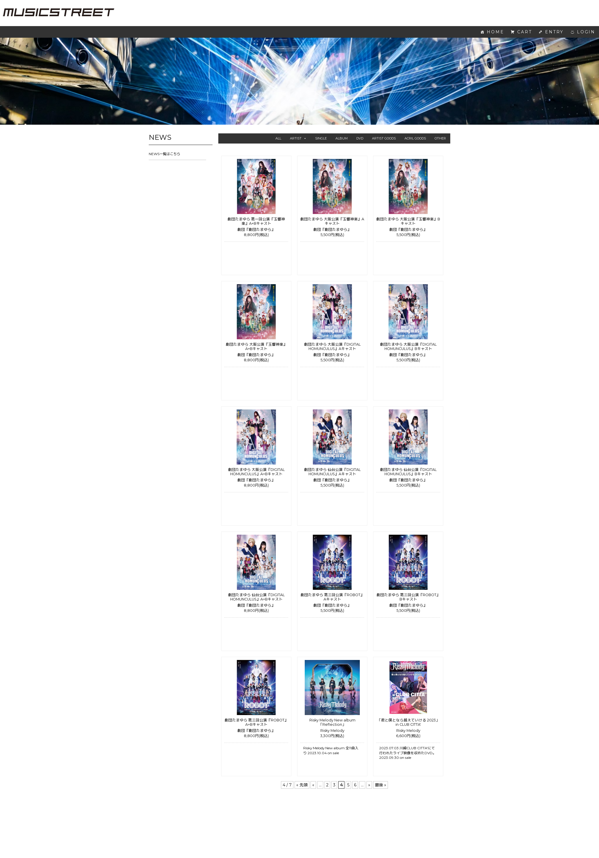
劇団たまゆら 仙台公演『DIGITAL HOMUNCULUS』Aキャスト (332, 471)
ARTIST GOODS (384, 138)
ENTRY (554, 32)
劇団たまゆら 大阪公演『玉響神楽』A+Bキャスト (256, 346)
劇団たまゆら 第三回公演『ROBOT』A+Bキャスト (256, 722)
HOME (495, 32)
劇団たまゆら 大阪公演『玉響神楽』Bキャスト (408, 221)
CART (524, 32)
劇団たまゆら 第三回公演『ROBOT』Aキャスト (332, 597)
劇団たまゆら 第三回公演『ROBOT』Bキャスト (408, 597)
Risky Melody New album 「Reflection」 (332, 722)
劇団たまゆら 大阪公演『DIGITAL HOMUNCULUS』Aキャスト (332, 346)
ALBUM (341, 138)
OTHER (440, 138)
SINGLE (321, 138)
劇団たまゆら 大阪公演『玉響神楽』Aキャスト (332, 221)
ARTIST (298, 138)
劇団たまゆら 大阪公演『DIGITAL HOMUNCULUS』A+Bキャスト (256, 471)
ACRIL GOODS (415, 138)
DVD (359, 138)
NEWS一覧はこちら (164, 154)
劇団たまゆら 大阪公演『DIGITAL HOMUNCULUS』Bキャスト (408, 346)
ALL (278, 138)
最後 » (380, 785)
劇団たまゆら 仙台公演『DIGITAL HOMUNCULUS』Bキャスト (408, 471)
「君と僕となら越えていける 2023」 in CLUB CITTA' (408, 722)
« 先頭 (302, 785)
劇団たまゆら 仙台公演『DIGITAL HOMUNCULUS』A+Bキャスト (256, 597)
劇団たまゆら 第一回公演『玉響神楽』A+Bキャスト (256, 221)
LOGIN (586, 32)
